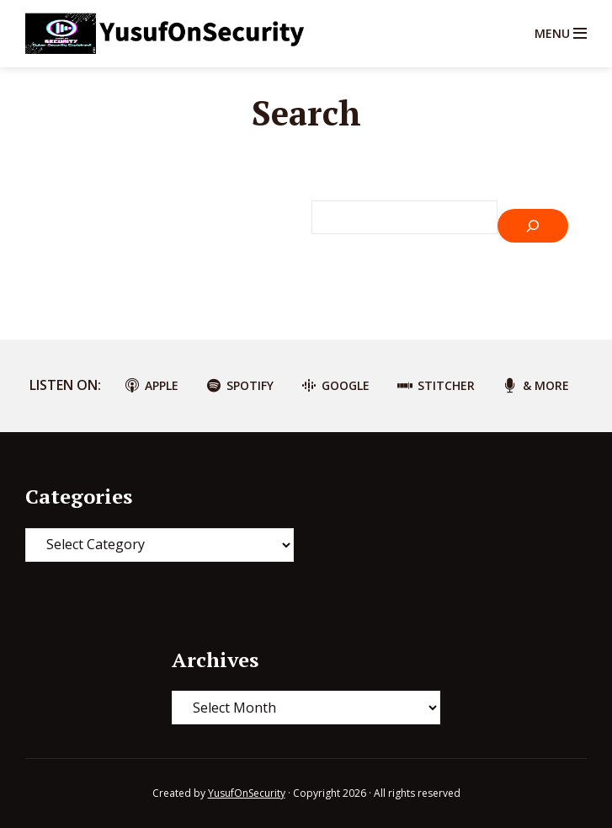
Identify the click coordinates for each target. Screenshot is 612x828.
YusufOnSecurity (246, 793)
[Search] (533, 226)
